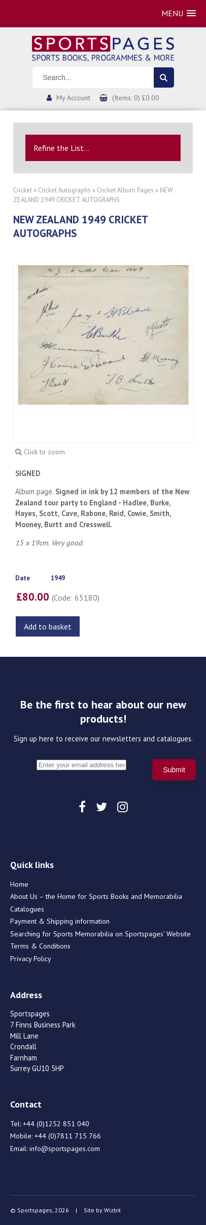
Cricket (22, 190)
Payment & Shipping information (60, 921)
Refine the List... (61, 148)
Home (19, 884)
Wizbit (112, 1210)
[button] (178, 13)
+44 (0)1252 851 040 (56, 1123)
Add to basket (48, 626)
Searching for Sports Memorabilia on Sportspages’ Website (100, 933)
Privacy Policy (30, 958)
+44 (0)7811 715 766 (68, 1135)
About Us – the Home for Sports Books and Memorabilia (96, 896)
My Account (73, 97)
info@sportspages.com (64, 1148)
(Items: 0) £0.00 (135, 97)
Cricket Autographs (64, 190)
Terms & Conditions (40, 946)
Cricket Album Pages (125, 190)
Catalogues (27, 909)
